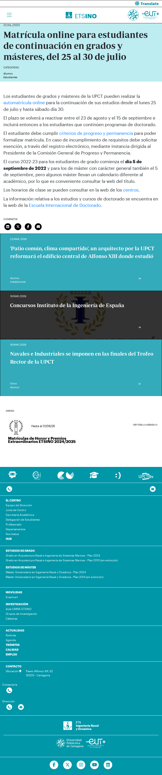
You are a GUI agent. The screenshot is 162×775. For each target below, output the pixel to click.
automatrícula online (24, 102)
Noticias (11, 635)
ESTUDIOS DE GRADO (20, 550)
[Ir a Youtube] (94, 764)
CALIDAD (12, 649)
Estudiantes (10, 77)
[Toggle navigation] (9, 15)
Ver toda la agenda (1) (145, 424)
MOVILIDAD (14, 592)
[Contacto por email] (153, 489)
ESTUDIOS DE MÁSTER (21, 567)
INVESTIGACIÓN (17, 604)
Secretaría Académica (20, 514)
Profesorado (14, 524)
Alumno (8, 73)
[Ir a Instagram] (81, 764)
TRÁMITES (13, 644)
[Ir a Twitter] (67, 764)
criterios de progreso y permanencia (96, 133)
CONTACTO (14, 666)
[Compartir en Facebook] (28, 226)
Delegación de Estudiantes (23, 519)
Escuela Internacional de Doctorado (65, 205)
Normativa (12, 533)
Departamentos (15, 529)
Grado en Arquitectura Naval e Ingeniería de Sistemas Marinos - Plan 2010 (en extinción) (62, 560)
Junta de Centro (16, 509)
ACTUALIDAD (15, 630)
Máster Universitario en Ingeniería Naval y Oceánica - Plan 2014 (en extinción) (54, 576)
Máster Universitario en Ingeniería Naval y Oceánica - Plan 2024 (46, 572)
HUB (9, 538)
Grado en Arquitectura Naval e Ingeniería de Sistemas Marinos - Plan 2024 (53, 555)
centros (130, 189)
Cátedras (11, 618)
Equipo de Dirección (19, 505)
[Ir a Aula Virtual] (94, 477)
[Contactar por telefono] (9, 489)
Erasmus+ (12, 597)
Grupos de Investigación (21, 613)
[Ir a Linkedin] (107, 764)
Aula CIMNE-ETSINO (19, 608)
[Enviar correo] (38, 226)
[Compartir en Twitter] (18, 226)
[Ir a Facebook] (54, 764)
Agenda (11, 640)
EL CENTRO (13, 500)
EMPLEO (11, 654)
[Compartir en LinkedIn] (7, 226)
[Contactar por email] (21, 707)
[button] (123, 3)
